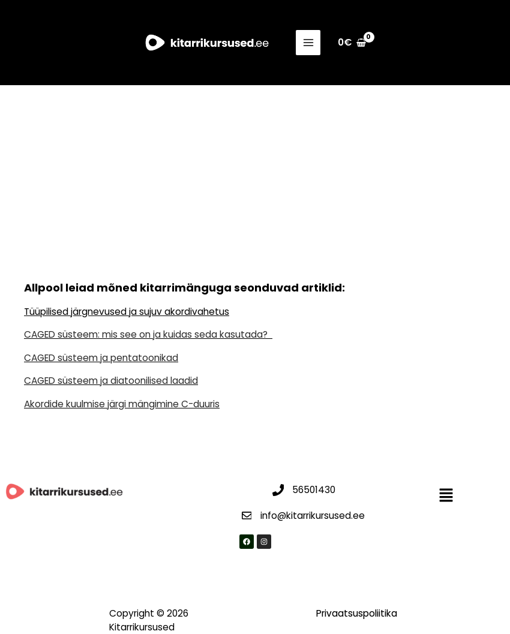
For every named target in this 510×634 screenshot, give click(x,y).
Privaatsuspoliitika (356, 613)
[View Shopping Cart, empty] (352, 42)
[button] (446, 496)
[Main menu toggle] (309, 42)
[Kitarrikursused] (206, 43)
